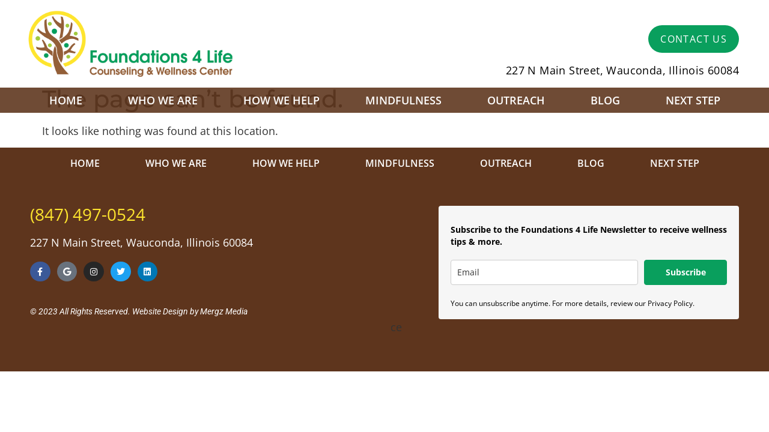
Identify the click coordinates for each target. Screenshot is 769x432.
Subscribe (686, 272)
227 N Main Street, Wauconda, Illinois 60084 (622, 70)
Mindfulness (403, 100)
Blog (605, 100)
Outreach (516, 100)
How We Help (281, 100)
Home (65, 100)
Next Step (693, 100)
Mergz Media (224, 311)
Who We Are (163, 100)
